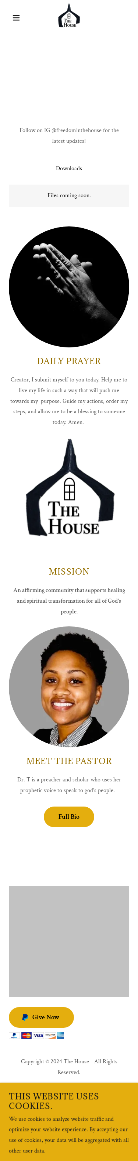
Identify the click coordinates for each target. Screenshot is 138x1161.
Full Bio (69, 816)
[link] (69, 18)
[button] (18, 17)
